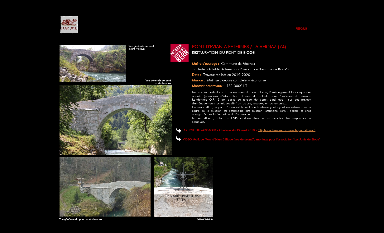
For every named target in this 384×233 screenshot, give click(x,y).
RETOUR (301, 28)
